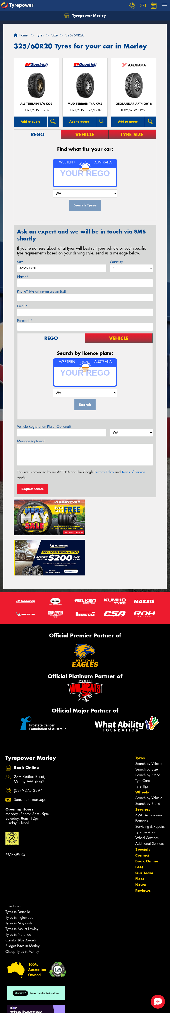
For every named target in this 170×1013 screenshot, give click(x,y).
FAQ (139, 826)
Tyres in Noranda (18, 893)
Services (142, 768)
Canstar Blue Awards (20, 899)
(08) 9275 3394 (28, 749)
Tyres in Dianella (17, 871)
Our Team (144, 831)
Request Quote (32, 489)
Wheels (142, 751)
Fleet (139, 837)
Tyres (140, 716)
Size (20, 262)
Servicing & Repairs (150, 785)
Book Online (146, 820)
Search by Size (146, 728)
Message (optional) (31, 441)
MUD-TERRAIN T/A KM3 (85, 104)
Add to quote (30, 122)
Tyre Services (145, 791)
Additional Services (149, 802)
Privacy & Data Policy (31, 1006)
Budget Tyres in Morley (22, 905)
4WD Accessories (148, 774)
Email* (22, 306)
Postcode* (24, 320)
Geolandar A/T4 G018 (134, 104)
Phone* (41, 291)
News (140, 843)
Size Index (13, 865)
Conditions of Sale (58, 1006)
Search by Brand (147, 734)
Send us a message (30, 758)
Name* (22, 277)
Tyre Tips (141, 745)
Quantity (116, 262)
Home (20, 35)
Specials (142, 808)
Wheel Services (146, 797)
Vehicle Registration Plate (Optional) (44, 426)
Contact (142, 814)
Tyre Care (142, 739)
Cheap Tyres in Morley (22, 910)
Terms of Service (133, 472)
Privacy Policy (104, 472)
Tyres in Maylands (18, 882)
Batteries (141, 780)
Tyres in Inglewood (19, 876)
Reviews (143, 849)
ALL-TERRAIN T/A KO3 (36, 104)
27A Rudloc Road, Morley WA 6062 (29, 738)
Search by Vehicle (148, 722)
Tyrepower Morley (85, 15)
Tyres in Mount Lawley (21, 888)
